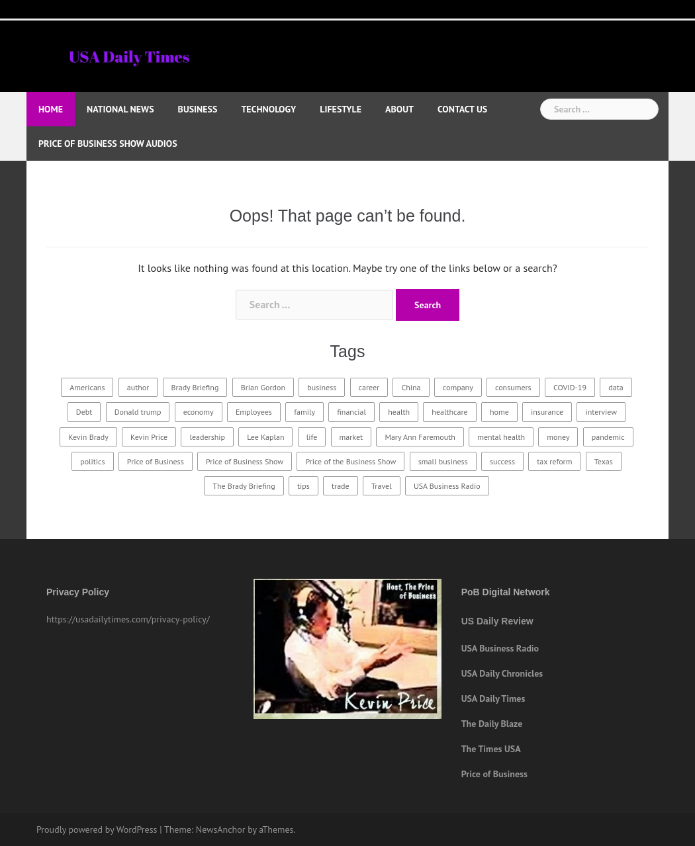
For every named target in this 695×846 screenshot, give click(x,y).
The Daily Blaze (492, 724)
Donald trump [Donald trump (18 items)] (138, 412)
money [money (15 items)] (558, 437)
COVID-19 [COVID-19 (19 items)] (569, 387)
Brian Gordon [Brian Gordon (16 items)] (263, 387)
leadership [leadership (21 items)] (207, 437)
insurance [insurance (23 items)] (547, 412)
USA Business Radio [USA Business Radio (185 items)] (447, 486)
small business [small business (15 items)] (443, 461)
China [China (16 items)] (410, 387)
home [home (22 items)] (499, 412)
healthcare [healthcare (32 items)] (449, 412)
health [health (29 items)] (399, 412)
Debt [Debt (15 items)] (84, 412)
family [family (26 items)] (304, 412)
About (399, 109)
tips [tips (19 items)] (303, 486)
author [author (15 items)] (138, 387)
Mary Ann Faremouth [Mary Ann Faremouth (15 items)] (420, 437)
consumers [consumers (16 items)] (513, 387)
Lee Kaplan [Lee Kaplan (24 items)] (265, 437)
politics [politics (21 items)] (92, 461)
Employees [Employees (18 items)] (254, 412)
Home (50, 109)
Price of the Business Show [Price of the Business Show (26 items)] (350, 461)
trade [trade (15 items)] (340, 486)
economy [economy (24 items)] (198, 412)
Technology (268, 109)
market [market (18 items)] (351, 437)
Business (198, 109)
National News (120, 109)
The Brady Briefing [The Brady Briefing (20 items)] (243, 486)
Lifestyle (340, 109)
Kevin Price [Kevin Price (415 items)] (148, 437)
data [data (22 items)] (615, 387)
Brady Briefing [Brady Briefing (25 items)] (195, 387)
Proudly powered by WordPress (97, 829)
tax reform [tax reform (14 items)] (554, 461)
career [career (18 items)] (369, 387)
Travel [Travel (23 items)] (381, 486)
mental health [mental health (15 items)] (501, 437)
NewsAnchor (221, 829)
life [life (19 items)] (312, 437)
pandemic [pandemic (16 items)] (608, 437)
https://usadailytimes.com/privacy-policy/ (128, 619)
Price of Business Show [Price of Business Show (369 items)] (244, 461)
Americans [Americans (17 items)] (87, 387)
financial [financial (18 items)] (351, 412)
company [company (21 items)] (458, 387)
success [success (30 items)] (502, 461)
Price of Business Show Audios (107, 143)
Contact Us (462, 109)
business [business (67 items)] (321, 387)
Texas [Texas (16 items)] (603, 461)
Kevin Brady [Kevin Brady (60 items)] (88, 437)
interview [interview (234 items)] (601, 412)
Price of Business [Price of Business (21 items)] (155, 461)
